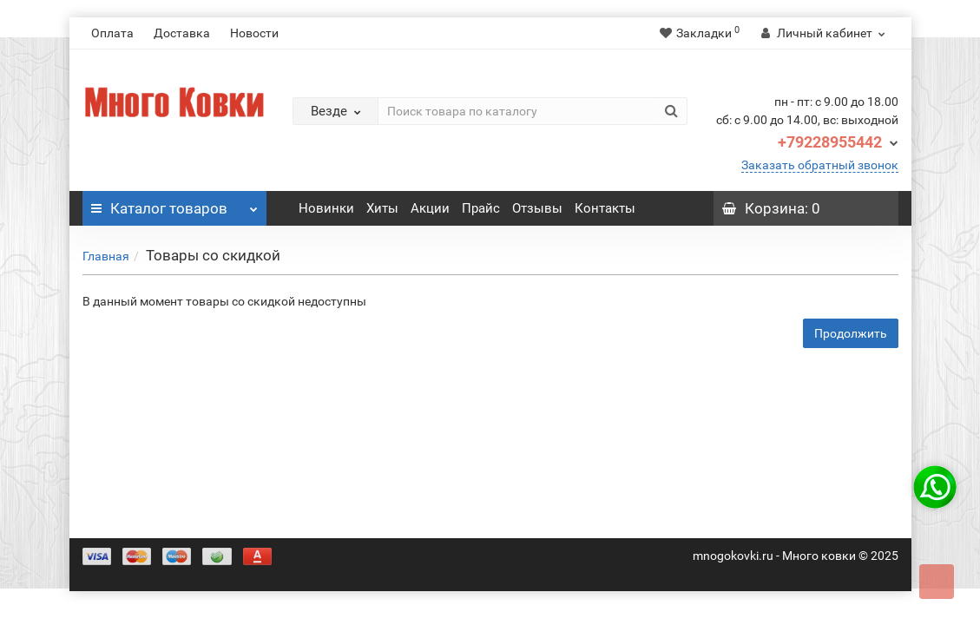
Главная (105, 256)
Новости (254, 33)
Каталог (175, 204)
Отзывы (537, 208)
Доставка (182, 33)
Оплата (112, 33)
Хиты (382, 208)
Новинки (326, 208)
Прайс (481, 208)
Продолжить (850, 333)
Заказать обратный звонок (819, 165)
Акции (430, 208)
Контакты (605, 208)
